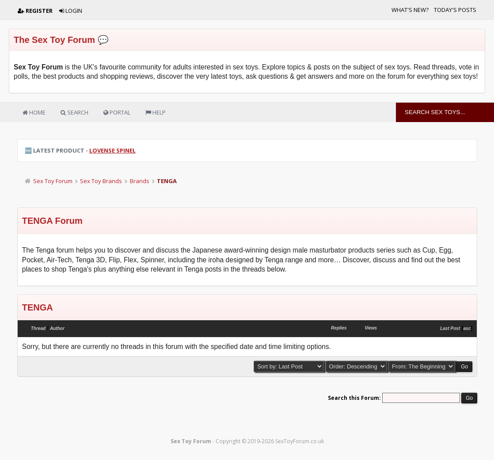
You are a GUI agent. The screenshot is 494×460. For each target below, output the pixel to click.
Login (70, 11)
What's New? (410, 10)
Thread (38, 328)
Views (371, 328)
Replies (339, 328)
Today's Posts (455, 10)
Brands (139, 181)
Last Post (450, 328)
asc (467, 328)
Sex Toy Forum (52, 181)
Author (57, 328)
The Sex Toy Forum (54, 40)
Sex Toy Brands (101, 181)
